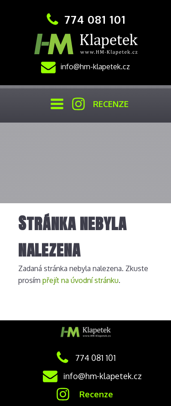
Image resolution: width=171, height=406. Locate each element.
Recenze (96, 394)
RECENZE (111, 104)
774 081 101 (95, 19)
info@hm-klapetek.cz (95, 66)
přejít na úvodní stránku (80, 280)
